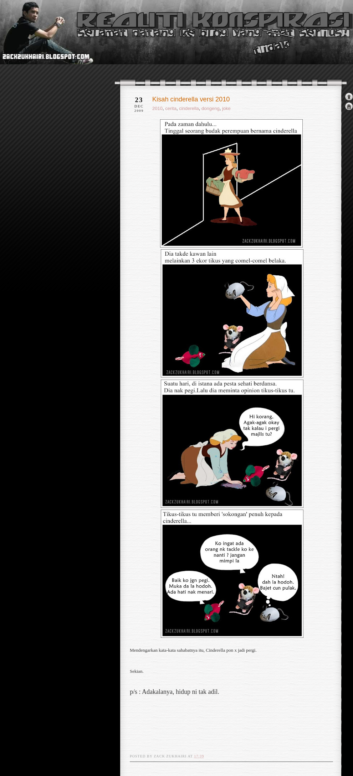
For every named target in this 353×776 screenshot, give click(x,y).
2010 (157, 108)
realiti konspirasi (27, 45)
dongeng (210, 108)
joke (226, 108)
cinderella (189, 108)
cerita (170, 108)
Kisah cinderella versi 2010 (191, 99)
